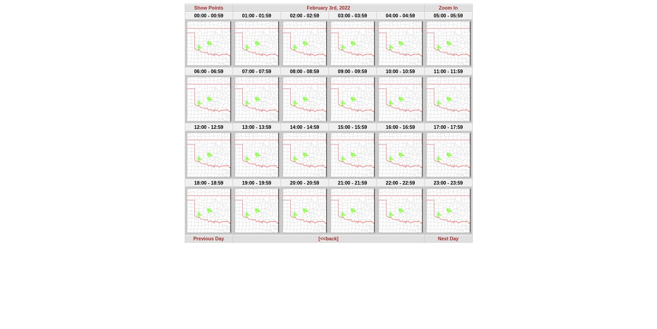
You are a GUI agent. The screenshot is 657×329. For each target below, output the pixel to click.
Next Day (448, 238)
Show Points (209, 8)
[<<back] (328, 238)
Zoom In (448, 8)
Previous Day (208, 238)
